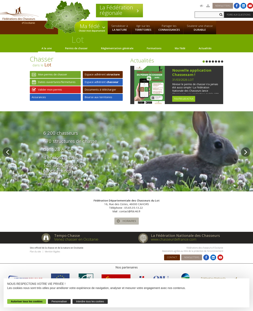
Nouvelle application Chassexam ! (191, 72)
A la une (47, 48)
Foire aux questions (238, 14)
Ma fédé (180, 48)
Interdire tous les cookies (90, 301)
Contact (172, 257)
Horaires (125, 221)
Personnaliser (59, 301)
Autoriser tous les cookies (26, 301)
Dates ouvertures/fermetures (53, 82)
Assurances (39, 97)
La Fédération (119, 10)
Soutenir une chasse (200, 28)
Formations (154, 48)
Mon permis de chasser (48, 74)
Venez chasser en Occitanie (76, 239)
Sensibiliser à (119, 28)
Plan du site (35, 251)
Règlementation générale (117, 48)
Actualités (205, 48)
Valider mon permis (46, 89)
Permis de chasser (76, 48)
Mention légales (52, 251)
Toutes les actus (183, 98)
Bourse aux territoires (98, 97)
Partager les (169, 28)
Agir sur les (143, 28)
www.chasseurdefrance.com (173, 239)
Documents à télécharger (100, 89)
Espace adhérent (102, 74)
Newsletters (222, 5)
